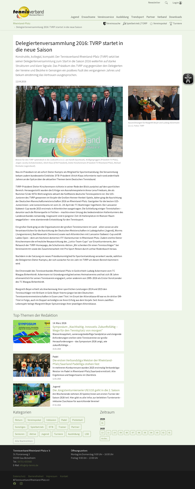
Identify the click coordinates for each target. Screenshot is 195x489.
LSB (87, 433)
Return (18, 419)
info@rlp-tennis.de (28, 465)
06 (139, 432)
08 (127, 432)
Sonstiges (20, 426)
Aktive (33, 433)
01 (102, 423)
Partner (75, 426)
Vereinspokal (34, 419)
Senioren (19, 433)
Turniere (58, 433)
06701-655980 (25, 461)
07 (133, 432)
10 (114, 432)
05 (145, 432)
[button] (166, 2)
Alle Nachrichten (24, 440)
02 (163, 432)
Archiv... (104, 438)
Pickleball (77, 419)
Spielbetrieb (37, 426)
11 (108, 432)
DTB (51, 426)
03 (157, 432)
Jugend (45, 433)
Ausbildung (74, 433)
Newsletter (154, 2)
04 (151, 432)
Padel (64, 419)
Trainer (62, 426)
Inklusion (51, 419)
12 (102, 432)
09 (121, 432)
